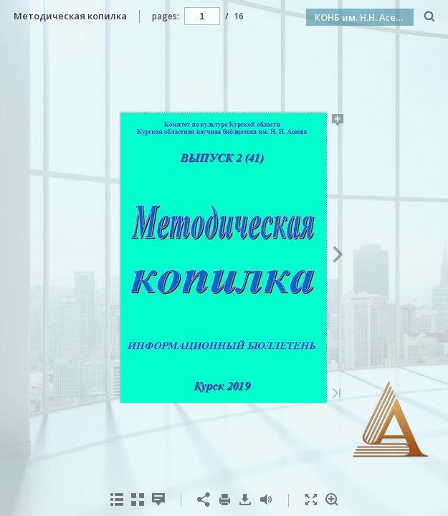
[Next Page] (338, 257)
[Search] (429, 16)
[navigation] (202, 15)
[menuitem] (429, 16)
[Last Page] (336, 394)
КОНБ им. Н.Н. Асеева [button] (364, 17)
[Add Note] (338, 123)
